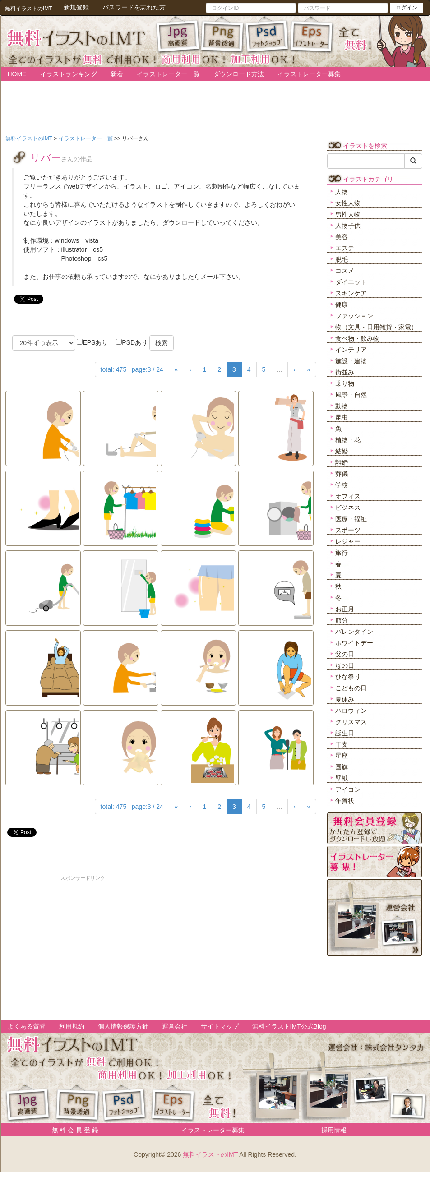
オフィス (348, 496)
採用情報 (334, 1130)
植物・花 (348, 439)
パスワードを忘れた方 (134, 7)
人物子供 (348, 225)
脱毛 (341, 259)
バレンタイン (354, 631)
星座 (341, 755)
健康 (341, 304)
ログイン (406, 8)
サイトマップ (220, 1026)
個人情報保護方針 (123, 1026)
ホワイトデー (354, 642)
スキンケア (351, 293)
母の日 (344, 665)
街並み (344, 372)
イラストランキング (68, 74)
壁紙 (341, 778)
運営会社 (174, 1026)
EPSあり (92, 342)
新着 (117, 74)
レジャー (348, 541)
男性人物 (348, 214)
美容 (341, 236)
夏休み (344, 699)
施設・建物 (351, 361)
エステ (344, 248)
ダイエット (351, 282)
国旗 (341, 767)
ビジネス (348, 507)
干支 (341, 744)
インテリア (351, 349)
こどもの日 (351, 688)
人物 (341, 191)
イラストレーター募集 (309, 74)
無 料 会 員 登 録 (72, 1130)
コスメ (344, 270)
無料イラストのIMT (210, 1154)
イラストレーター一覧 (168, 74)
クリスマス (351, 721)
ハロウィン (351, 710)
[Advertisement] (83, 945)
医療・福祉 (351, 518)
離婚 (341, 462)
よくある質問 (27, 1026)
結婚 (341, 451)
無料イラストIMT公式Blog (289, 1026)
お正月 (344, 609)
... (279, 369)
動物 (341, 406)
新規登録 (76, 7)
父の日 (344, 654)
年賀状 (344, 800)
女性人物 (348, 203)
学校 (341, 485)
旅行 (341, 552)
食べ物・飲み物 (357, 338)
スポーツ (348, 530)
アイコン (348, 789)
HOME (17, 74)
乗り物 (344, 383)
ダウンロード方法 (238, 74)
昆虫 (341, 417)
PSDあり (132, 342)
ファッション (354, 315)
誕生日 (344, 733)
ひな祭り (348, 676)
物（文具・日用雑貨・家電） (376, 327)
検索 (161, 342)
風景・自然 (351, 394)
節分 (341, 620)
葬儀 (341, 473)
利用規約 (71, 1026)
